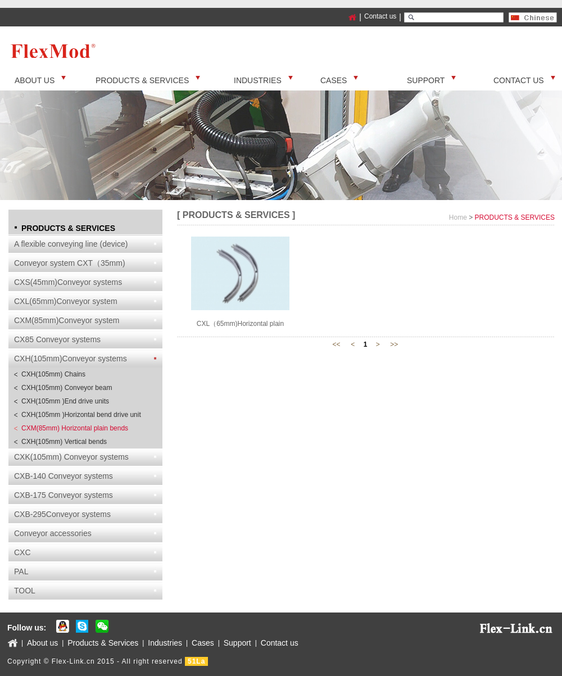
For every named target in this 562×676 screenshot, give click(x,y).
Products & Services (102, 643)
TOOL (24, 590)
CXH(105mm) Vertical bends (64, 442)
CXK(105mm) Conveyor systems (71, 456)
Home (458, 217)
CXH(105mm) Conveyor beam (66, 388)
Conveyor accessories (53, 533)
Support (237, 643)
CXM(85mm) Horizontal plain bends (74, 428)
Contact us (380, 16)
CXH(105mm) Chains (53, 374)
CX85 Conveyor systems (57, 339)
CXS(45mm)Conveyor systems (68, 282)
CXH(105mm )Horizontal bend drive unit (81, 415)
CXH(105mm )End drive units (65, 401)
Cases (203, 643)
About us (42, 643)
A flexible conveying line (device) (71, 243)
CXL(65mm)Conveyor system (65, 301)
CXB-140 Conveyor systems (63, 475)
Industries (165, 643)
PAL (21, 571)
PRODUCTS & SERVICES (515, 217)
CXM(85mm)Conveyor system (66, 320)
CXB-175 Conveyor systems (63, 495)
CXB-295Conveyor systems (62, 514)
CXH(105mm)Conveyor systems (70, 358)
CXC (22, 552)
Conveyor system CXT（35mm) (69, 262)
